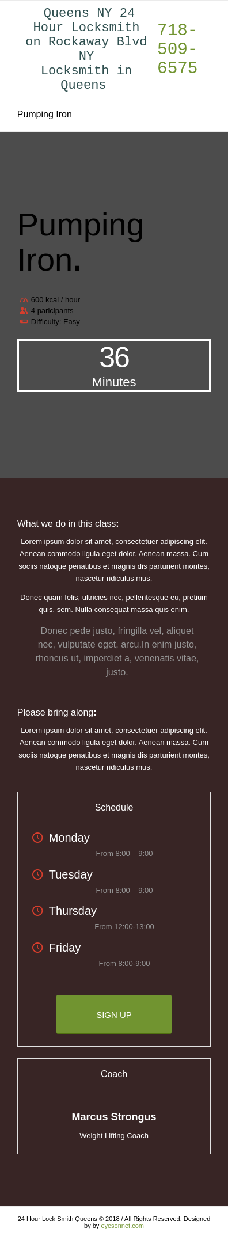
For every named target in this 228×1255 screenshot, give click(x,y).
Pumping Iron (44, 131)
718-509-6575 (177, 58)
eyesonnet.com (122, 1242)
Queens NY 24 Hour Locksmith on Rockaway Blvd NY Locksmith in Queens (86, 58)
